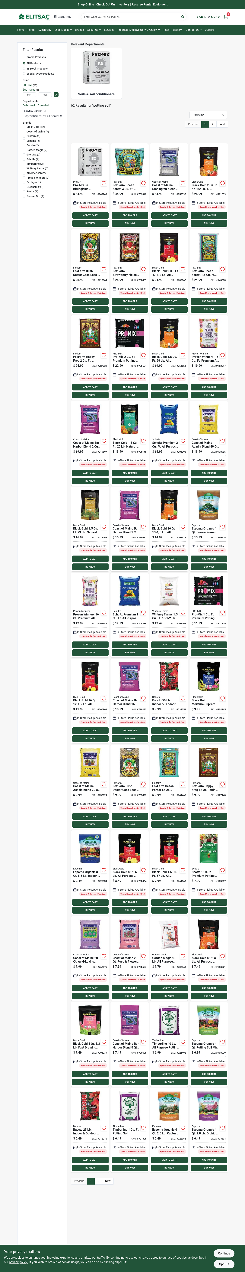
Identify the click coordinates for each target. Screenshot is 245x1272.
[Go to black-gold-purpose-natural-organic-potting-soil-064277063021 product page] (208, 185)
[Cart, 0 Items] (226, 17)
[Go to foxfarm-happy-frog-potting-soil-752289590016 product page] (208, 787)
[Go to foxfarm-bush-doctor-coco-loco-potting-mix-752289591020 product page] (90, 271)
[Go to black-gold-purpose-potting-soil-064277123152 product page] (169, 872)
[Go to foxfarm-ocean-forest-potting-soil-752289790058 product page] (208, 271)
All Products (34, 63)
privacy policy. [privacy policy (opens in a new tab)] (18, 1262)
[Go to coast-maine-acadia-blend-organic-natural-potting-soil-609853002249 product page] (90, 787)
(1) (34, 182)
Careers (209, 29)
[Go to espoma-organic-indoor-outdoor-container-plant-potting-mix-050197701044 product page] (208, 1044)
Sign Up (216, 16)
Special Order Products (40, 74)
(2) (33, 145)
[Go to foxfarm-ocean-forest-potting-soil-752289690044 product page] (129, 185)
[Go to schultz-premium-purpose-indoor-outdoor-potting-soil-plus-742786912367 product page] (129, 615)
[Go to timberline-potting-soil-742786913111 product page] (129, 1130)
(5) (33, 140)
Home (20, 29)
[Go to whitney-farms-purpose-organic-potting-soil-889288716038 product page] (169, 615)
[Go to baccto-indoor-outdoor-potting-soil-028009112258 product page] (90, 1130)
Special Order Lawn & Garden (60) (45, 116)
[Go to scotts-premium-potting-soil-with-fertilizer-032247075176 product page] (208, 872)
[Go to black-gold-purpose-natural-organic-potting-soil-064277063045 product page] (208, 958)
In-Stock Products (37, 69)
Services (109, 29)
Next (222, 124)
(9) (38, 131)
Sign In (201, 16)
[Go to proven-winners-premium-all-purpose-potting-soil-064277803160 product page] (90, 615)
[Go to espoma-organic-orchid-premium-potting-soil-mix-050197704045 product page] (208, 1130)
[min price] (29, 94)
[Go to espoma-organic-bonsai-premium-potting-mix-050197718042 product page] (208, 529)
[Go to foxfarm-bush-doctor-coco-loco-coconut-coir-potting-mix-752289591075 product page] (129, 787)
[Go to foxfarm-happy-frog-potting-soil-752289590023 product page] (90, 357)
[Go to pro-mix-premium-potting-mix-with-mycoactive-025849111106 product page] (208, 615)
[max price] (45, 94)
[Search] (183, 17)
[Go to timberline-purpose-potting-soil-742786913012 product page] (169, 1044)
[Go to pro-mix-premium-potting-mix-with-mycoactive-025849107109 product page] (129, 357)
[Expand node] (23, 116)
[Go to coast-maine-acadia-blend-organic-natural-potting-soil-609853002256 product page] (208, 443)
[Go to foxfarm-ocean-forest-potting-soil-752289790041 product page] (169, 787)
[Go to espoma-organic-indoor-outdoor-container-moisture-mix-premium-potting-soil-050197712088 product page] (90, 872)
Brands (79, 29)
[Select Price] (56, 94)
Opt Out (224, 1264)
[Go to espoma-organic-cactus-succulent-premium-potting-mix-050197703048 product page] (169, 1130)
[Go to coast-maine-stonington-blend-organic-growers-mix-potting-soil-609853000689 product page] (169, 185)
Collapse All (29, 105)
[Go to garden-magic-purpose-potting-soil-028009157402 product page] (169, 958)
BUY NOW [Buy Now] (90, 223)
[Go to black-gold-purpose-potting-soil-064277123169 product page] (90, 701)
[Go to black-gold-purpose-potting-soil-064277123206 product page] (169, 271)
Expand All (43, 105)
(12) (36, 126)
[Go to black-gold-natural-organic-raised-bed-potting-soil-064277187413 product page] (90, 529)
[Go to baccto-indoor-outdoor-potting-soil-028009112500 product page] (169, 701)
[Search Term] (133, 17)
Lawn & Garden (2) (35, 110)
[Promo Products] (24, 57)
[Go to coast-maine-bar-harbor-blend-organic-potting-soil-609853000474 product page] (129, 1044)
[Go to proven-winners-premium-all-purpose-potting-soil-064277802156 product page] (208, 357)
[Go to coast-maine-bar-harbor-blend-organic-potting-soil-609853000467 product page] (90, 443)
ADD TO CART (90, 215)
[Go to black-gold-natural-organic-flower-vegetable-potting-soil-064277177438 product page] (129, 443)
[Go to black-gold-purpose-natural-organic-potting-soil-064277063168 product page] (169, 529)
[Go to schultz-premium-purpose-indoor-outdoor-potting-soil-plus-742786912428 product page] (169, 443)
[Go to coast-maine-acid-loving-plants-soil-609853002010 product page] (90, 958)
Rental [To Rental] (31, 29)
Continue (224, 1253)
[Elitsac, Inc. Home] (34, 17)
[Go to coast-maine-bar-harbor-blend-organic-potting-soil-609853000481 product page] (129, 529)
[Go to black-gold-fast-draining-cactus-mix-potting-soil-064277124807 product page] (90, 1044)
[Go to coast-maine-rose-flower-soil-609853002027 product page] (129, 958)
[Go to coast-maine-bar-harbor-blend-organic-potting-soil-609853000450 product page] (129, 701)
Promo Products (36, 57)
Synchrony (44, 29)
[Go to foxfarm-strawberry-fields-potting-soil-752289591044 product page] (129, 271)
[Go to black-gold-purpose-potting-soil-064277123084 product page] (129, 872)
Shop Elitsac (62, 29)
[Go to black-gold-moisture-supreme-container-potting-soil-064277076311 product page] (208, 701)
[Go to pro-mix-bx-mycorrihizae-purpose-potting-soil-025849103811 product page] (90, 185)
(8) (33, 136)
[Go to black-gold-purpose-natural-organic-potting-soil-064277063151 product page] (169, 357)
